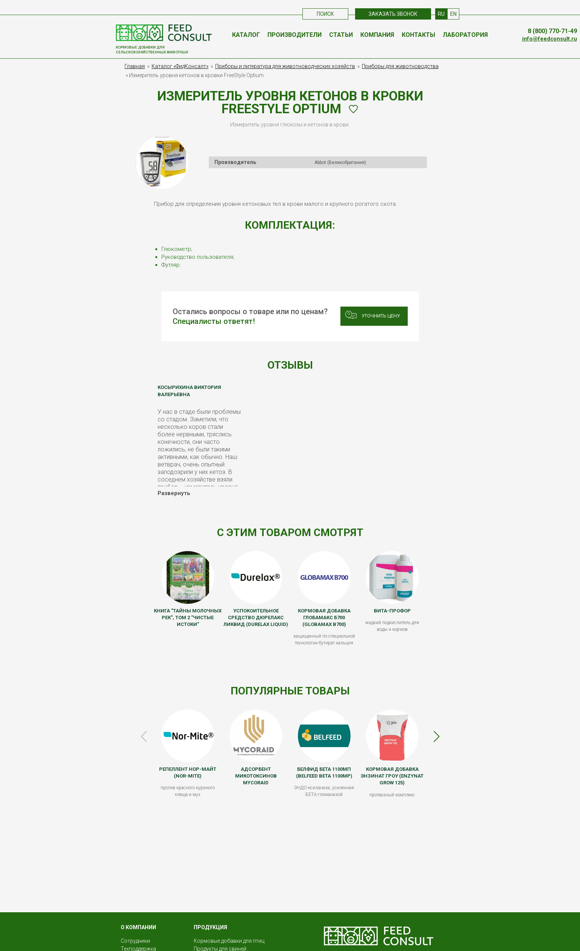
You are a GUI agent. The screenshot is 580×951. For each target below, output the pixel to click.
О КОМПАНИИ (138, 927)
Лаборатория (465, 34)
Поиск (325, 14)
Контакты (418, 34)
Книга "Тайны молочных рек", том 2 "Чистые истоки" (188, 617)
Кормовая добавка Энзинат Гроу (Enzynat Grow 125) (392, 775)
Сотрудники (135, 941)
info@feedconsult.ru (549, 39)
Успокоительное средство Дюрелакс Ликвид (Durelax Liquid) (255, 617)
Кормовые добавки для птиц (229, 941)
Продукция (210, 927)
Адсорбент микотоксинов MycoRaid (256, 775)
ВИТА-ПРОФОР (392, 611)
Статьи (341, 34)
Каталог (246, 34)
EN (453, 14)
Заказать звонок (393, 14)
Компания (377, 34)
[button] (436, 736)
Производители (294, 34)
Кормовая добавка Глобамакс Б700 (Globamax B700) (324, 617)
